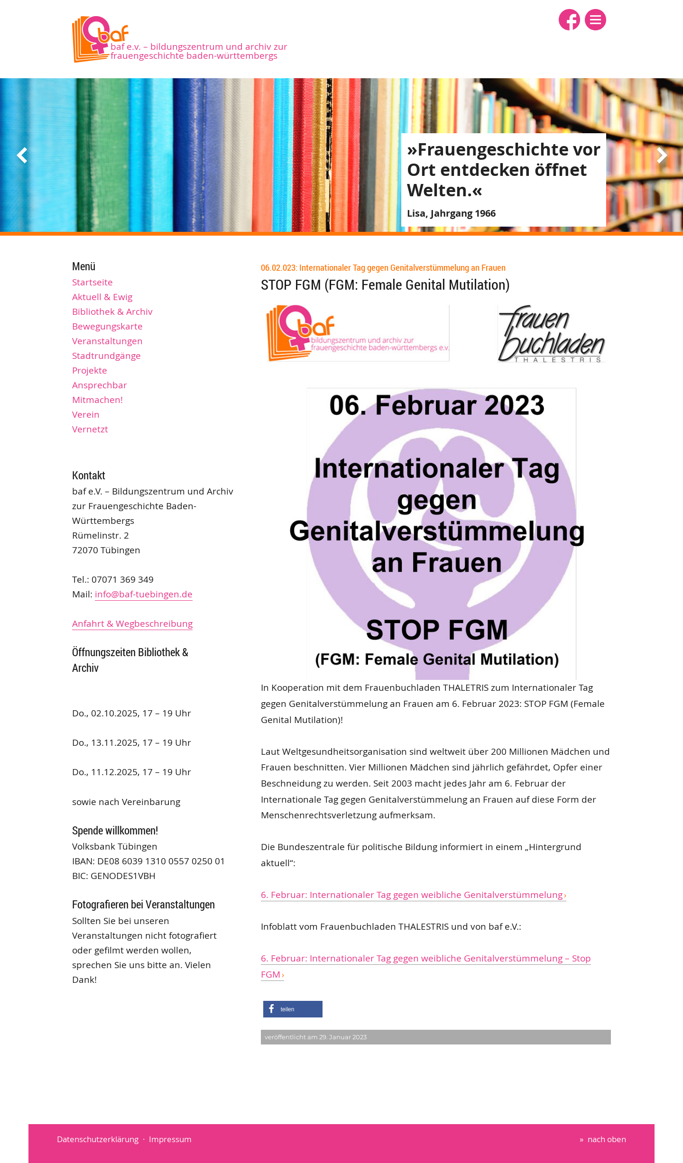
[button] (595, 19)
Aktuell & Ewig (102, 297)
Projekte (89, 370)
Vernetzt (90, 429)
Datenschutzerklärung (97, 1139)
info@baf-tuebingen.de (144, 594)
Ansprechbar (99, 385)
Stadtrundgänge (106, 355)
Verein (86, 414)
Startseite (92, 282)
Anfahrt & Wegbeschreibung (132, 623)
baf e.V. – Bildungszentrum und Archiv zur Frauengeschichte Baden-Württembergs (199, 51)
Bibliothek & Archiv (112, 311)
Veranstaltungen (107, 341)
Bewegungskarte (107, 326)
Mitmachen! (97, 400)
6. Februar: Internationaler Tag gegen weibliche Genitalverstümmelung (412, 894)
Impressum (170, 1139)
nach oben (607, 1139)
